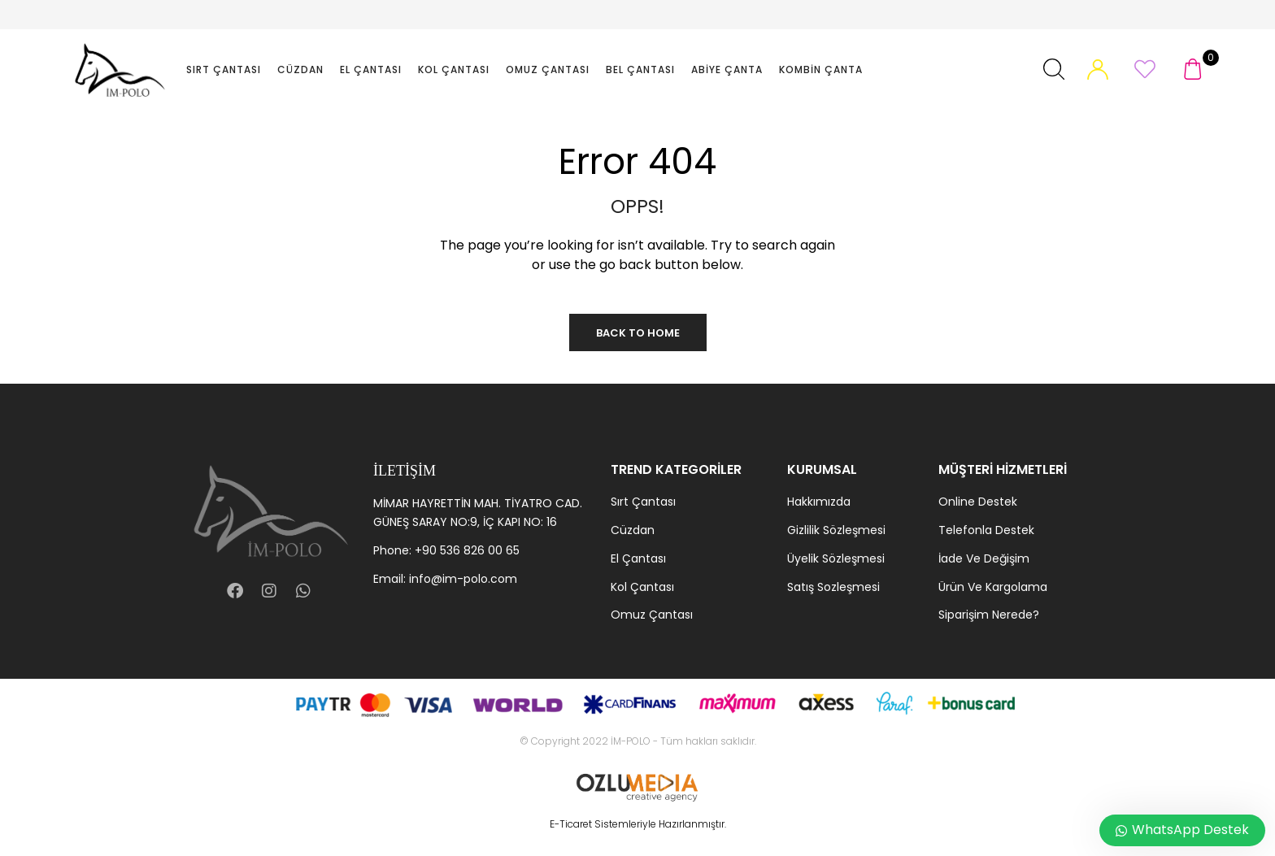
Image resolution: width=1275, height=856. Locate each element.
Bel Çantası (640, 69)
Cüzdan (300, 69)
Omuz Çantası (548, 69)
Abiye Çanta (727, 69)
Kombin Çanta (821, 69)
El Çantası (371, 69)
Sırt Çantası (223, 69)
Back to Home (638, 333)
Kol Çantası (454, 69)
